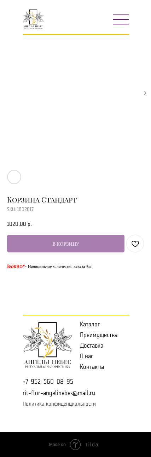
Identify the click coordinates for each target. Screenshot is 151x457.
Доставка (91, 345)
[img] (121, 19)
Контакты (92, 367)
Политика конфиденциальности (59, 403)
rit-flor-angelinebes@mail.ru (59, 393)
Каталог (90, 324)
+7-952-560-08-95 (48, 381)
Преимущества (98, 335)
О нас (86, 356)
